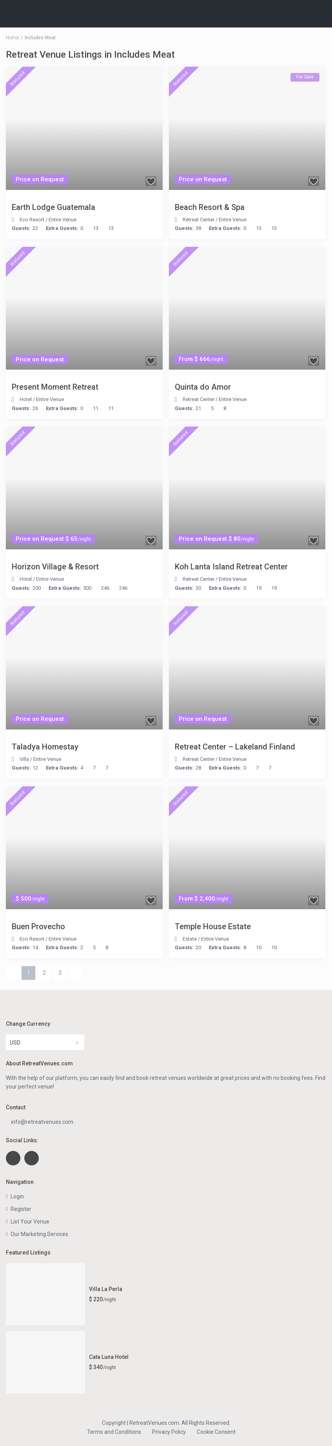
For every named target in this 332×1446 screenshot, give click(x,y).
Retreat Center (198, 219)
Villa (24, 759)
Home (12, 37)
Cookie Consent (216, 1432)
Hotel (26, 399)
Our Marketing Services (39, 1234)
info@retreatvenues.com (42, 1122)
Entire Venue (62, 219)
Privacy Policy (169, 1432)
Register (21, 1209)
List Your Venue (30, 1221)
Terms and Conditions (114, 1432)
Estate (190, 939)
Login (17, 1196)
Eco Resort (32, 219)
